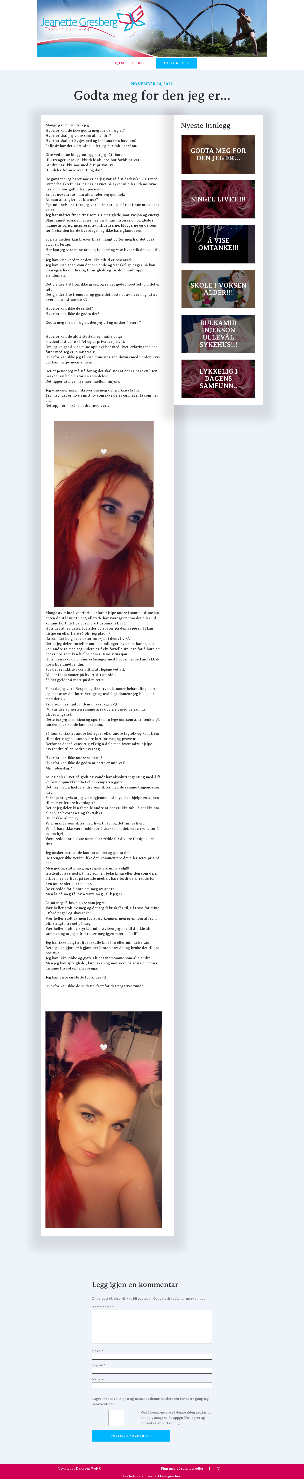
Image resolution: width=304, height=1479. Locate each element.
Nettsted (99, 1379)
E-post (98, 1365)
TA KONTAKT (176, 63)
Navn (97, 1351)
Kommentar (103, 1307)
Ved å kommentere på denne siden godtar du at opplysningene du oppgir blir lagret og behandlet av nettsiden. (176, 1418)
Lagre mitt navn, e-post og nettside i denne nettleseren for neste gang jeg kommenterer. (150, 1401)
